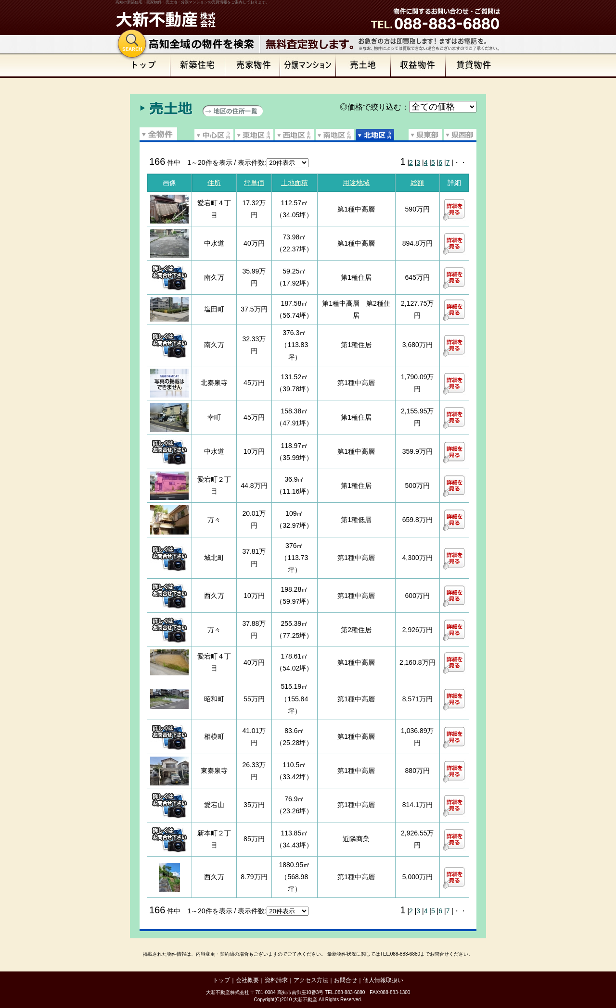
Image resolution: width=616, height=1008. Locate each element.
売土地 (363, 65)
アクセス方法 (311, 980)
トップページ (143, 65)
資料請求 (276, 980)
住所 (214, 183)
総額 (417, 183)
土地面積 (294, 183)
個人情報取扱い (383, 980)
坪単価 (254, 183)
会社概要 (247, 980)
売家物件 (252, 65)
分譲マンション (308, 65)
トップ (221, 980)
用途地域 (356, 183)
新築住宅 (197, 65)
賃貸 (473, 65)
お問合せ (345, 980)
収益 (418, 65)
